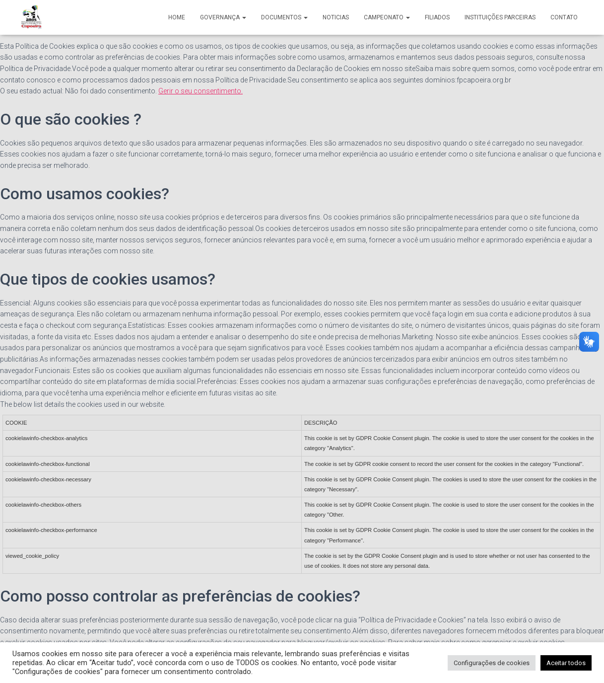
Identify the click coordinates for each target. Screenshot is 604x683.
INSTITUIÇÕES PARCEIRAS (500, 17)
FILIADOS (437, 17)
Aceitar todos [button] (566, 663)
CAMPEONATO (387, 17)
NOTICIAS (336, 17)
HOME (176, 17)
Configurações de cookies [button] (492, 663)
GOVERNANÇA (223, 17)
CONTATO (564, 17)
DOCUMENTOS (284, 17)
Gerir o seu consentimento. (200, 91)
